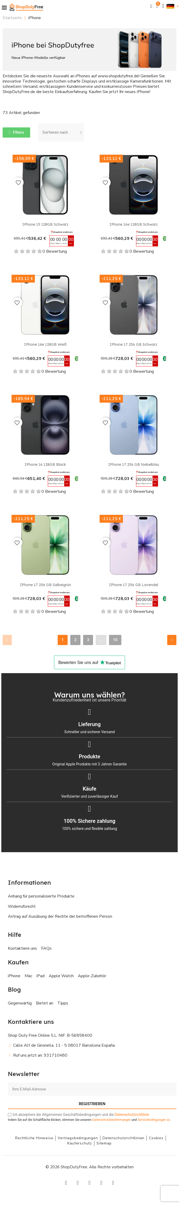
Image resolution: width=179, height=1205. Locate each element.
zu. (154, 1120)
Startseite (12, 17)
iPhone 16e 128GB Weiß (45, 344)
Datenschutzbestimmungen (111, 1120)
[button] (151, 6)
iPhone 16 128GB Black (45, 464)
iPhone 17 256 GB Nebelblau (133, 464)
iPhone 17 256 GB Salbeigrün (45, 584)
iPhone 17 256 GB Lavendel (133, 584)
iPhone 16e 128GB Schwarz (134, 224)
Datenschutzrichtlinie (132, 1114)
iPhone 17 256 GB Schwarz (133, 344)
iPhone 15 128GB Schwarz (45, 224)
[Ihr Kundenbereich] (163, 6)
